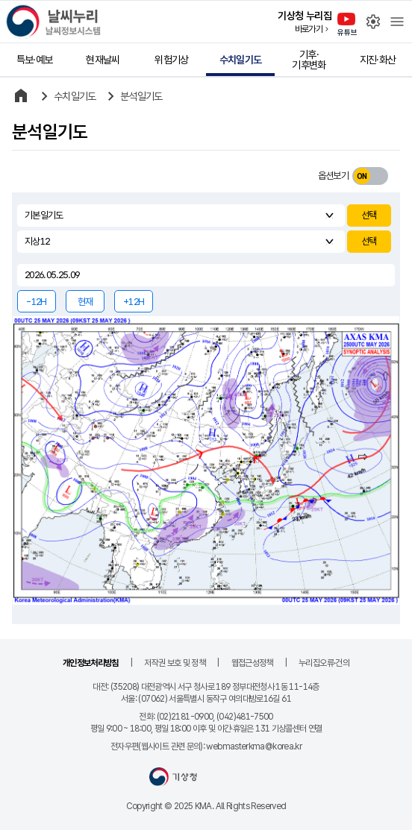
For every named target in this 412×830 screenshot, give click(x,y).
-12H (36, 301)
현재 (85, 301)
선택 (369, 215)
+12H (133, 301)
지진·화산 (378, 60)
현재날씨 (102, 60)
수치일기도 (240, 60)
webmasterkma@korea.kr (254, 746)
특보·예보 (34, 60)
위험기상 (171, 60)
